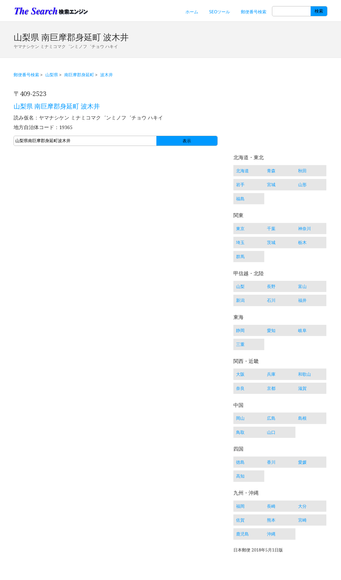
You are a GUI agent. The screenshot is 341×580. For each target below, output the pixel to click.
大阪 (240, 374)
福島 (240, 198)
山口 (271, 432)
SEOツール (219, 11)
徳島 (240, 462)
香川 (271, 462)
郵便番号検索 (253, 11)
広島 (271, 418)
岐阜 (302, 330)
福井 (302, 300)
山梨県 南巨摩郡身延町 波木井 (57, 106)
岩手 (240, 184)
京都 (271, 388)
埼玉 (240, 242)
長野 (271, 286)
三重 (240, 344)
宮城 (271, 184)
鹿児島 (242, 533)
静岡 (240, 330)
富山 (302, 286)
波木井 (106, 74)
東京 (240, 228)
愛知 (271, 330)
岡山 (240, 418)
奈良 (240, 388)
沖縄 (271, 533)
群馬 (240, 256)
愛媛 (302, 462)
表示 (186, 141)
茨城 (271, 242)
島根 (302, 418)
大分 (302, 506)
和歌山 (304, 374)
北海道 (242, 170)
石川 (271, 300)
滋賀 (302, 388)
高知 (240, 476)
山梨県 (51, 74)
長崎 (271, 506)
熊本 (271, 520)
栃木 (302, 242)
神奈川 (304, 228)
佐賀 (240, 520)
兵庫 (271, 374)
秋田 (302, 170)
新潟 (240, 300)
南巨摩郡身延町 (79, 74)
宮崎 (302, 520)
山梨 (240, 286)
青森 (271, 170)
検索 (319, 11)
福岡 (240, 506)
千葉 (271, 228)
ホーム (191, 11)
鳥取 (240, 432)
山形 (302, 184)
